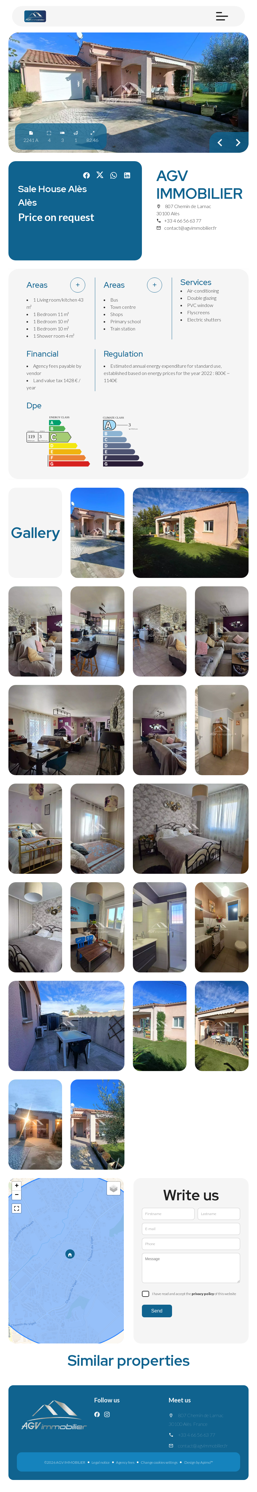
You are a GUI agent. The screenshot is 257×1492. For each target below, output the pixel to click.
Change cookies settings (159, 1462)
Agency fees (125, 1462)
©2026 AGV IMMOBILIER (64, 1462)
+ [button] (17, 1186)
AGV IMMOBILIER (199, 184)
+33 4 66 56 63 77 (182, 220)
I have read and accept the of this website (194, 1293)
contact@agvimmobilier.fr (190, 228)
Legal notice (101, 1462)
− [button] (17, 1195)
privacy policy (203, 1293)
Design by (198, 1462)
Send (156, 1310)
